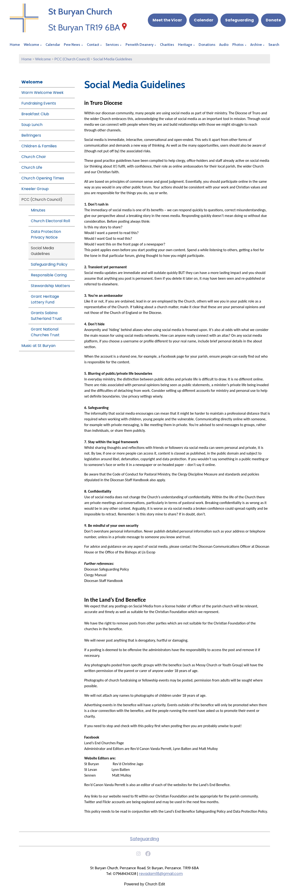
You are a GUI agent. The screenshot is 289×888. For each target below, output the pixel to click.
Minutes (38, 210)
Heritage (185, 45)
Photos (238, 45)
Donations (207, 45)
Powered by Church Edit (144, 884)
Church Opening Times (42, 178)
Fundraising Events (38, 103)
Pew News (72, 45)
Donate (273, 20)
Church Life (31, 167)
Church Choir (33, 156)
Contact (93, 45)
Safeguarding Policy (49, 264)
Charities (167, 45)
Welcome (31, 45)
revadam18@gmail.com (161, 873)
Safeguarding (239, 20)
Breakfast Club (35, 114)
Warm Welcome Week (42, 92)
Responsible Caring (49, 275)
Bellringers (31, 135)
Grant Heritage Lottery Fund (45, 299)
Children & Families (39, 146)
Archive (256, 45)
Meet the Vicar (167, 20)
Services (112, 45)
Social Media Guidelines (112, 59)
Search (273, 45)
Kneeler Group (35, 189)
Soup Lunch (31, 124)
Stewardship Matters (50, 285)
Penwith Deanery (140, 45)
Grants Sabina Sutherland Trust (46, 315)
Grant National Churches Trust (45, 332)
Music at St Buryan (38, 345)
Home (15, 45)
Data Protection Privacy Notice (46, 234)
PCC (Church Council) (72, 59)
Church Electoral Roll (50, 221)
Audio (223, 45)
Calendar (203, 20)
